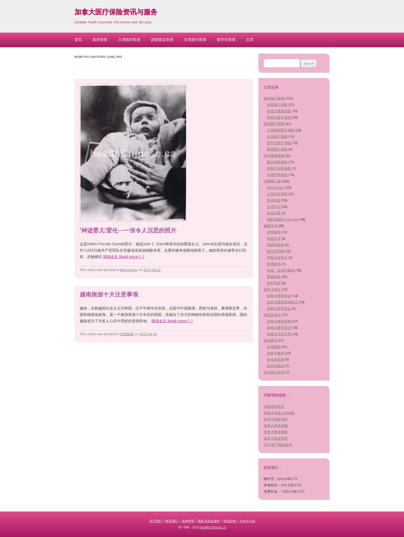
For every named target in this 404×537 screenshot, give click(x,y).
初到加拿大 (272, 314)
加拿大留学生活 (279, 327)
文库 (250, 39)
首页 (78, 39)
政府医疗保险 (277, 104)
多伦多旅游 (275, 359)
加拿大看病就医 (279, 111)
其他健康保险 (274, 155)
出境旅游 (127, 334)
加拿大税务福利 (276, 419)
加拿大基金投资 (276, 438)
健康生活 (270, 225)
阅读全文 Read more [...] (123, 256)
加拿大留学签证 (279, 308)
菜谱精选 (274, 263)
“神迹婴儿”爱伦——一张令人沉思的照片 (128, 231)
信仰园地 (274, 232)
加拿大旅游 (275, 353)
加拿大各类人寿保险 (279, 412)
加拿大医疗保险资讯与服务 (115, 13)
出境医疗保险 (277, 136)
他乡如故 (274, 200)
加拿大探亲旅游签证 (282, 302)
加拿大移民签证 (279, 295)
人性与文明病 (277, 193)
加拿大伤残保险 (279, 168)
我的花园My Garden (283, 219)
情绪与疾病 (275, 244)
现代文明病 (275, 251)
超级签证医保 (162, 39)
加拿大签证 (272, 289)
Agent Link (247, 521)
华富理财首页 (274, 406)
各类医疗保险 (274, 123)
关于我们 (155, 521)
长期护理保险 (277, 174)
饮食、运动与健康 (280, 270)
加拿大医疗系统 (279, 117)
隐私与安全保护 (209, 521)
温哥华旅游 (275, 365)
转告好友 (230, 521)
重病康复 (274, 276)
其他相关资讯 (274, 372)
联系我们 (171, 521)
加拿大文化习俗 (279, 334)
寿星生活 (274, 238)
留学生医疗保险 (279, 142)
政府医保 (99, 39)
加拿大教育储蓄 (276, 431)
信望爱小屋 (272, 181)
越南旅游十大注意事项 (109, 295)
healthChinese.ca (213, 527)
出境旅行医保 (195, 39)
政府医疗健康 (274, 98)
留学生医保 (226, 39)
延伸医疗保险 (277, 149)
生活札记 (274, 206)
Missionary (129, 269)
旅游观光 (270, 340)
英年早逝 (274, 283)
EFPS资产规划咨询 (278, 444)
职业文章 (274, 212)
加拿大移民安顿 (279, 321)
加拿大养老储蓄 (276, 425)
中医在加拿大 (277, 257)
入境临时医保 (129, 39)
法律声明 (188, 521)
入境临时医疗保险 (280, 130)
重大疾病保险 (277, 162)
